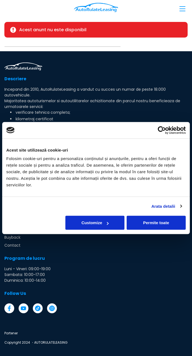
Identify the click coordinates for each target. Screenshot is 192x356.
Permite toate (156, 222)
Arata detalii (163, 206)
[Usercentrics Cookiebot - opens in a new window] (162, 130)
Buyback (12, 237)
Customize (95, 222)
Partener (11, 333)
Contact (12, 245)
